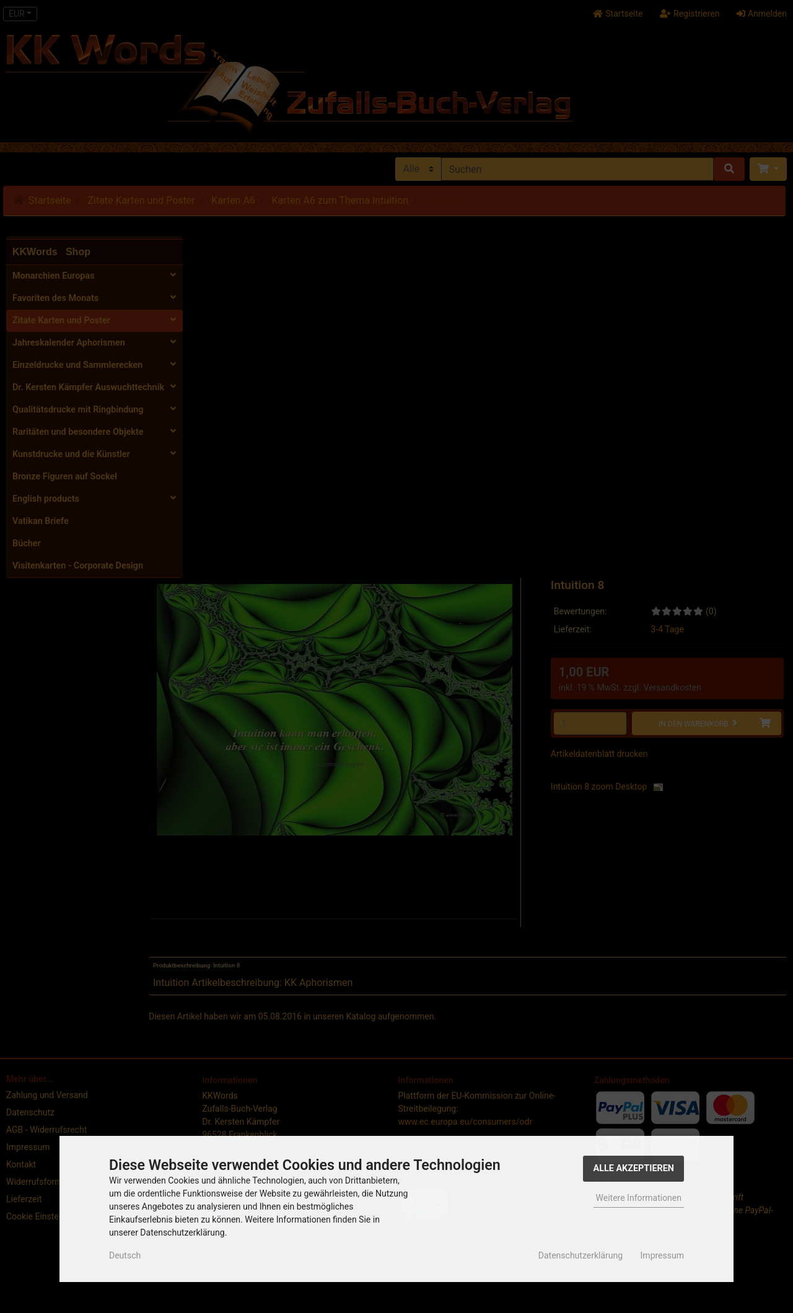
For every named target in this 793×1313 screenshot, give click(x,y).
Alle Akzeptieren (633, 1168)
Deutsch (125, 1255)
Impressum (662, 1255)
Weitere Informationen (638, 1198)
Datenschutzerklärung (580, 1255)
